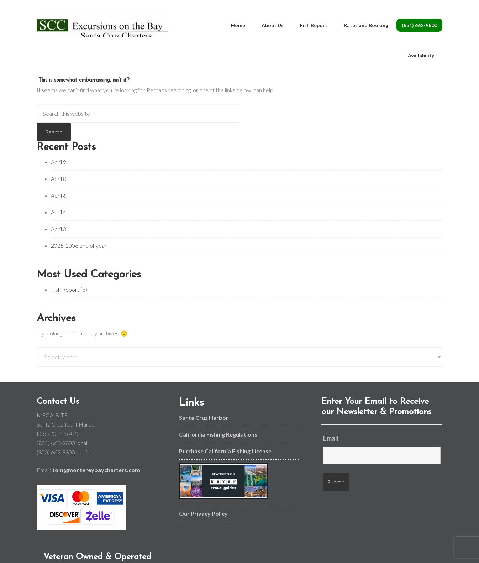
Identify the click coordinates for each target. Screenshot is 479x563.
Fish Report (65, 289)
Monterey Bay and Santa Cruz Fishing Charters (102, 28)
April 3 (58, 228)
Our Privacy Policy (203, 513)
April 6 (58, 195)
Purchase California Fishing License (225, 451)
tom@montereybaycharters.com (96, 469)
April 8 (58, 178)
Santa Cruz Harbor (203, 417)
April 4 (58, 212)
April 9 (58, 161)
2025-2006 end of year (79, 245)
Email (330, 438)
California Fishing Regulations (218, 434)
